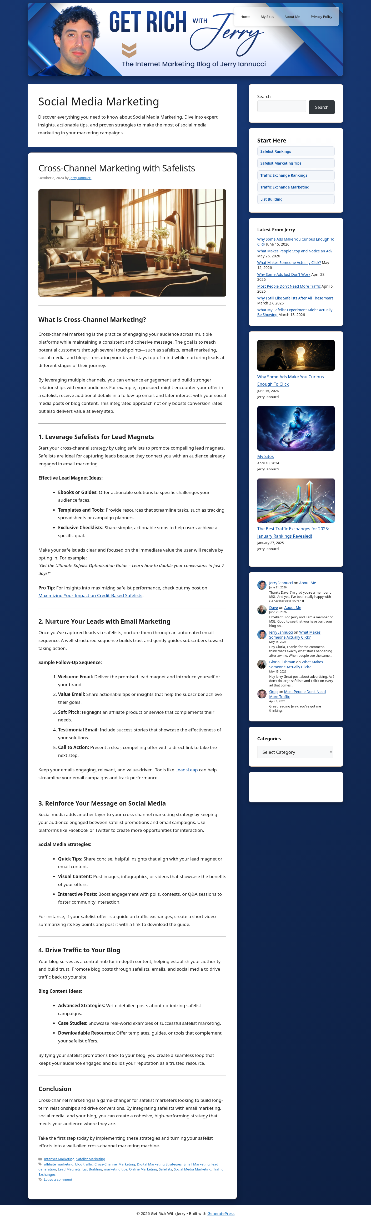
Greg (276, 713)
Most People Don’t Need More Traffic (291, 298)
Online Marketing (143, 1169)
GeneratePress (220, 1213)
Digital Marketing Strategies (159, 1164)
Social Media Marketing (193, 1169)
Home (245, 16)
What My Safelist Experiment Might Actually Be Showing (289, 324)
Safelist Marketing (90, 1159)
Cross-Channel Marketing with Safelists (116, 168)
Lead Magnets (69, 1169)
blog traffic (84, 1164)
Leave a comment (58, 1179)
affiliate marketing (58, 1164)
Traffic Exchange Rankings (286, 182)
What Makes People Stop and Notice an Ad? (293, 265)
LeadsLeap (187, 770)
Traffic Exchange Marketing (287, 194)
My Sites (267, 16)
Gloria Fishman (285, 683)
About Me (292, 16)
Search (266, 99)
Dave (276, 624)
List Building (92, 1169)
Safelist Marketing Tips (283, 170)
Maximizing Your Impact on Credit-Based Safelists (90, 595)
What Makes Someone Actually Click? (291, 274)
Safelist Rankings (278, 158)
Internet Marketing (59, 1159)
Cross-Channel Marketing (114, 1164)
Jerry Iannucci (283, 600)
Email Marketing (196, 1164)
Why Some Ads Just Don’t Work (286, 286)
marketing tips (115, 1169)
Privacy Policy (321, 16)
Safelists (165, 1169)
